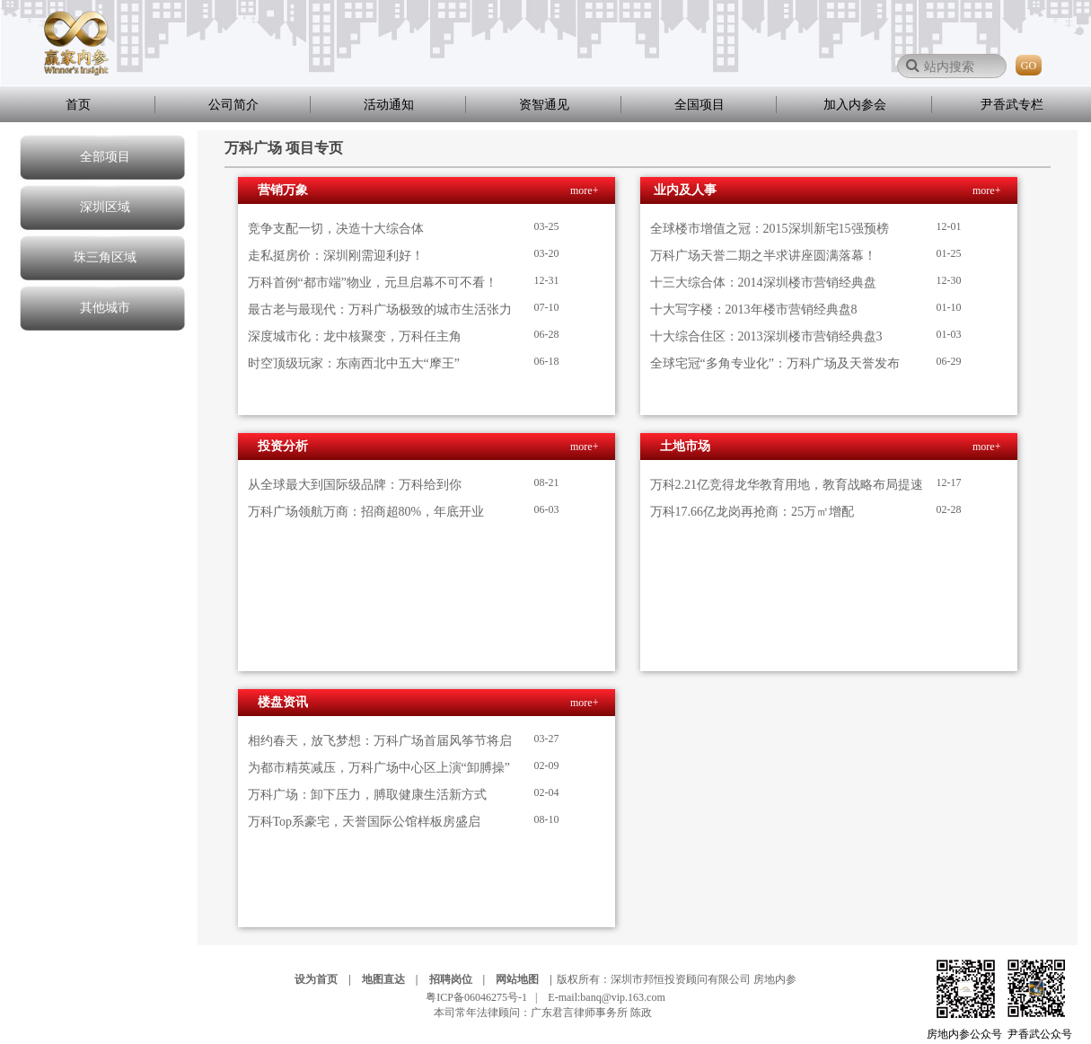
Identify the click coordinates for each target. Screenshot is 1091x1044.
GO (1028, 65)
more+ (584, 190)
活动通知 (389, 104)
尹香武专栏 (1012, 104)
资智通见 (544, 104)
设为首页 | (327, 979)
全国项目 (699, 104)
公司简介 (233, 104)
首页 (78, 104)
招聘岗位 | (461, 979)
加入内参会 (854, 104)
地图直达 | (394, 979)
